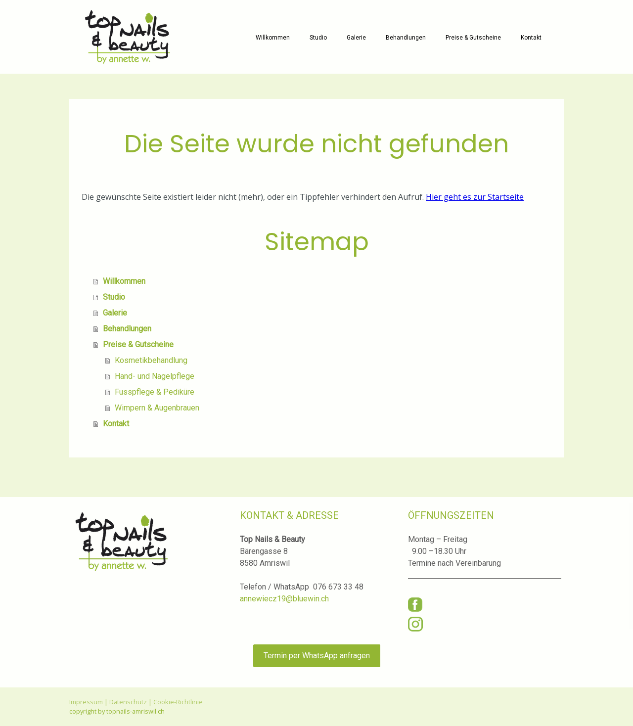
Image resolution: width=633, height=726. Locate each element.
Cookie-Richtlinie (178, 701)
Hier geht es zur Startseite (475, 196)
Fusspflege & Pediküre (154, 392)
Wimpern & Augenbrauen (157, 407)
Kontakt (531, 37)
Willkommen (273, 37)
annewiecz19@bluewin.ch (284, 598)
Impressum (86, 701)
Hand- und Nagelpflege (154, 376)
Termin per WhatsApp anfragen (317, 655)
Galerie (356, 37)
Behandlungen (406, 37)
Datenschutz (128, 701)
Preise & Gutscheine (473, 37)
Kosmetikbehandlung (151, 360)
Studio (318, 37)
